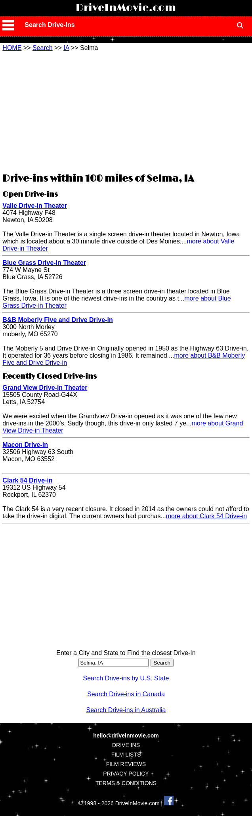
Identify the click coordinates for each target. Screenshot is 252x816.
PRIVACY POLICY (126, 773)
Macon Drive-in (25, 444)
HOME (11, 47)
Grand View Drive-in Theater (44, 387)
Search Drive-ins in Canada (126, 694)
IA (66, 47)
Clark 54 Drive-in (27, 480)
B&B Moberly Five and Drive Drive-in (57, 319)
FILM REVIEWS (126, 764)
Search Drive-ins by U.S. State (126, 678)
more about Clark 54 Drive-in (206, 516)
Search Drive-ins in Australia (126, 710)
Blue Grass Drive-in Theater (44, 262)
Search (42, 47)
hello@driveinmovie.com (125, 735)
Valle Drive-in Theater (34, 205)
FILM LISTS (126, 754)
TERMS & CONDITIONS (126, 783)
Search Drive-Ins (49, 24)
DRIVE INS (126, 745)
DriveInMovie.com (126, 8)
